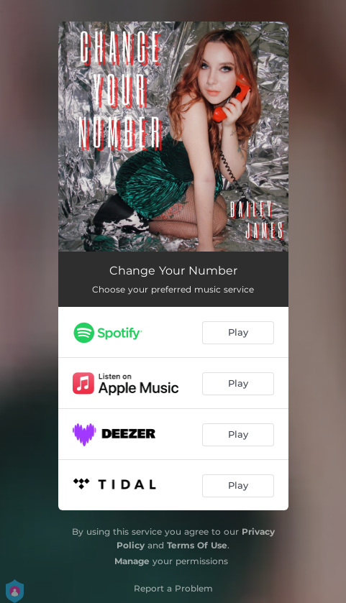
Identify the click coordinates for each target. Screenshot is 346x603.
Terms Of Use (197, 545)
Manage (132, 561)
